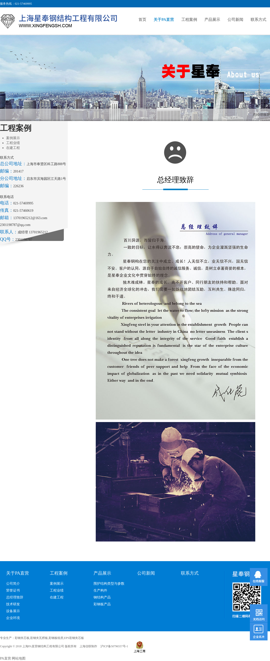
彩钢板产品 (102, 604)
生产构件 (100, 590)
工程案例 (189, 19)
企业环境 (13, 618)
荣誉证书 (13, 590)
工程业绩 (13, 143)
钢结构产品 (102, 597)
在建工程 (13, 148)
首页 (142, 19)
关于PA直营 (164, 19)
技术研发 (13, 604)
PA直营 (5, 658)
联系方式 (258, 19)
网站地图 (19, 658)
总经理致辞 (14, 597)
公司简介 (13, 583)
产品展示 (212, 19)
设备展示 (13, 611)
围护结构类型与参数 (109, 583)
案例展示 (13, 138)
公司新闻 (235, 19)
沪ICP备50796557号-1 (114, 646)
